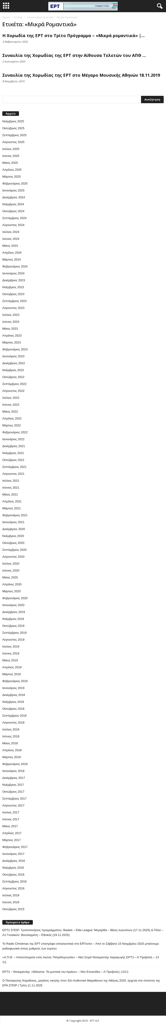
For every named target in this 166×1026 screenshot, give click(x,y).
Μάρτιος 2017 (11, 840)
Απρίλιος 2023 (12, 335)
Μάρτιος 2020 (11, 591)
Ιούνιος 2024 (10, 238)
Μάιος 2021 (10, 494)
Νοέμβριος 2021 (13, 453)
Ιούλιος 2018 (10, 729)
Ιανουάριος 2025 (13, 190)
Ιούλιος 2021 (10, 480)
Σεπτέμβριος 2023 (14, 301)
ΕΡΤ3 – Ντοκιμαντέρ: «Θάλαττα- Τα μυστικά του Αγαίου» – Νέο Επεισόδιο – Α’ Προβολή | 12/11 (65, 971)
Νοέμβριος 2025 (13, 121)
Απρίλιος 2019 (12, 667)
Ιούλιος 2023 (10, 315)
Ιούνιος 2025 (10, 156)
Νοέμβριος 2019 (13, 619)
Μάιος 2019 (10, 660)
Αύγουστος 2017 (13, 805)
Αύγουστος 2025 (13, 142)
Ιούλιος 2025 (10, 149)
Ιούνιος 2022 (10, 404)
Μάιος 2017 (10, 826)
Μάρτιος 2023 (11, 342)
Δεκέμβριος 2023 (13, 280)
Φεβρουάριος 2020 (15, 598)
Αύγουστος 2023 (13, 308)
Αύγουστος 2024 (13, 225)
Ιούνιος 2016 (10, 902)
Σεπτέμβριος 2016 (14, 881)
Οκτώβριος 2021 (13, 460)
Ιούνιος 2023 (10, 321)
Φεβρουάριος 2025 (15, 183)
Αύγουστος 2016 (13, 888)
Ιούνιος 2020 (10, 570)
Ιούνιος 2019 (10, 653)
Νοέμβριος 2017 (13, 784)
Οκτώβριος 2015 (13, 909)
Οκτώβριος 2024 (13, 211)
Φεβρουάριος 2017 (15, 847)
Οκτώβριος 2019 (13, 625)
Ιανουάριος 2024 (13, 273)
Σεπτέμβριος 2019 (14, 632)
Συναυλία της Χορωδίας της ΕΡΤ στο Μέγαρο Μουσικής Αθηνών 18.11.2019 (81, 75)
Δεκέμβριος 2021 (13, 446)
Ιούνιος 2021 (10, 487)
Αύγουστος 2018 (13, 722)
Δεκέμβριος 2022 (13, 363)
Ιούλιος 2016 (10, 895)
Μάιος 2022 (10, 411)
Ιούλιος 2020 (10, 563)
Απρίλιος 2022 (12, 418)
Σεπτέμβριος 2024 (14, 218)
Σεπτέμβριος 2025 (14, 135)
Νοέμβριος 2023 (13, 287)
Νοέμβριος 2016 (13, 867)
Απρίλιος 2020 (12, 584)
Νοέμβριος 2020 (13, 536)
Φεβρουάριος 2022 (15, 432)
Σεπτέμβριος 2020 (14, 549)
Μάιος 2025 (10, 162)
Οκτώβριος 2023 (13, 294)
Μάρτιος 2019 (11, 674)
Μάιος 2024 (10, 245)
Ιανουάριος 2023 (13, 356)
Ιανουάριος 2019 (13, 688)
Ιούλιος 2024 (10, 232)
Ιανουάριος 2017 (13, 854)
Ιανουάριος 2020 (13, 605)
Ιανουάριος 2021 (13, 522)
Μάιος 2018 (10, 743)
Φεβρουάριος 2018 (15, 764)
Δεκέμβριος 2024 (13, 197)
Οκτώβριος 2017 (13, 791)
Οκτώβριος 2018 (13, 708)
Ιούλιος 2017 (10, 812)
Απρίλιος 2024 (12, 252)
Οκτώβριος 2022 (13, 377)
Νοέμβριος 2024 (13, 204)
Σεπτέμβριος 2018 (14, 715)
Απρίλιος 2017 (12, 833)
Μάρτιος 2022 (11, 425)
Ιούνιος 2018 (10, 736)
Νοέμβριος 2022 (13, 370)
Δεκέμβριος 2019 (13, 612)
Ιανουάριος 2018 (13, 771)
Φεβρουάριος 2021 (15, 515)
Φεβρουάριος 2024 (15, 266)
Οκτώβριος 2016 (13, 874)
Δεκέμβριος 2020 (13, 529)
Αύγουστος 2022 (13, 391)
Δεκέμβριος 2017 (13, 778)
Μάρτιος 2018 (11, 757)
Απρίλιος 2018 (12, 750)
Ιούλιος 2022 (10, 397)
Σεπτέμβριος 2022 (14, 384)
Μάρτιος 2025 (11, 176)
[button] (159, 6)
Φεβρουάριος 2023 (15, 349)
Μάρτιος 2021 (11, 508)
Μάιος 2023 (10, 328)
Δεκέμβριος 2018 (13, 695)
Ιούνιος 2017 (10, 819)
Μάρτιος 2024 (11, 259)
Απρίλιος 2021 (12, 501)
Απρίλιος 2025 (12, 169)
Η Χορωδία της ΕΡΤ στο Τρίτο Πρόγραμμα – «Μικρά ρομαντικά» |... (73, 35)
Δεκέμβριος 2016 (13, 860)
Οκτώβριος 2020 (13, 543)
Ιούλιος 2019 (10, 646)
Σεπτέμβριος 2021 (14, 467)
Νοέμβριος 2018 (13, 702)
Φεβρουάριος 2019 (15, 681)
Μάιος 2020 (10, 577)
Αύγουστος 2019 (13, 639)
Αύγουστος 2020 (13, 556)
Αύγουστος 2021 (13, 473)
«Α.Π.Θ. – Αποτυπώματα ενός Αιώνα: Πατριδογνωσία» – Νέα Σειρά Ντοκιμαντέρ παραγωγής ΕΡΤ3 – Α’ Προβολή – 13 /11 (80, 960)
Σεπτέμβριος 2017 (14, 798)
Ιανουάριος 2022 (13, 439)
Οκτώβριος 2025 (13, 128)
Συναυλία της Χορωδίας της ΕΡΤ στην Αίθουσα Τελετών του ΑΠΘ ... (74, 55)
